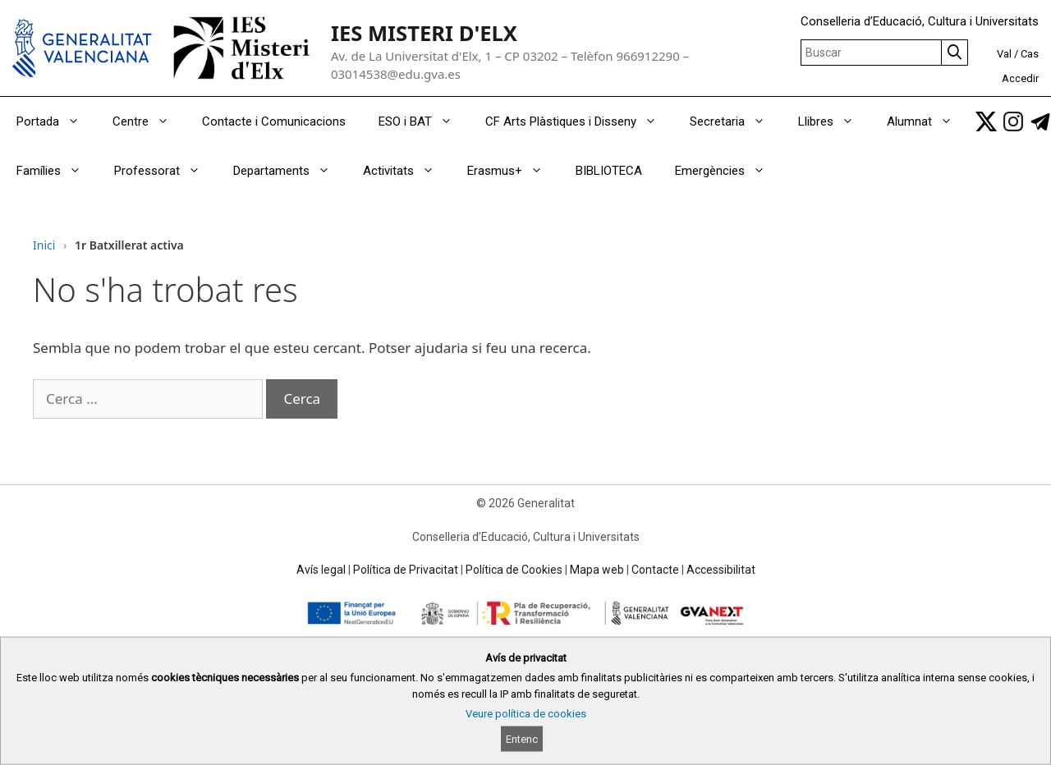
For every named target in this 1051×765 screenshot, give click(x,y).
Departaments (290, 170)
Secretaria (736, 121)
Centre (149, 121)
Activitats (407, 170)
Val (1004, 54)
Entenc (522, 739)
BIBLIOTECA (609, 170)
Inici (44, 245)
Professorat (165, 170)
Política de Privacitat (405, 569)
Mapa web (597, 569)
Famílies (57, 170)
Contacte (655, 569)
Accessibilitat (720, 569)
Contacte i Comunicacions (274, 121)
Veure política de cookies (526, 714)
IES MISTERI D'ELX (424, 33)
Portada (56, 121)
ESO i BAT (424, 121)
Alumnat (928, 121)
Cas (1030, 54)
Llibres (834, 121)
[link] (986, 121)
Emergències (728, 170)
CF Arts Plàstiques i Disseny (579, 121)
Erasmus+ (513, 170)
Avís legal (321, 569)
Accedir (1020, 78)
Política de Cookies (514, 569)
